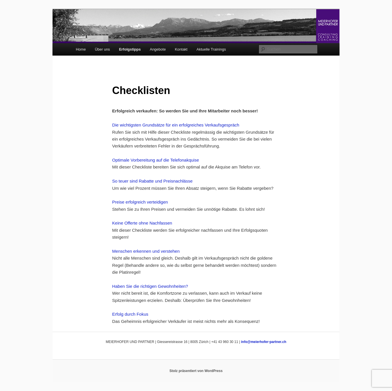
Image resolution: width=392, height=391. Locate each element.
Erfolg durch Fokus (130, 314)
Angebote (158, 49)
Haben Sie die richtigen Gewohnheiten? (150, 286)
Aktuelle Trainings (211, 49)
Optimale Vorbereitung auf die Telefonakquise (155, 160)
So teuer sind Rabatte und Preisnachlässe (152, 181)
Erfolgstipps (130, 49)
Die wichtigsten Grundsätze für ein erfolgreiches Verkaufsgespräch (175, 124)
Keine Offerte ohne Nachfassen (142, 223)
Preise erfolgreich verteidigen (140, 202)
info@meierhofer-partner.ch (263, 342)
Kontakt (181, 49)
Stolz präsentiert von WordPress (195, 371)
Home (81, 49)
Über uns (102, 49)
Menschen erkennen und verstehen (146, 251)
